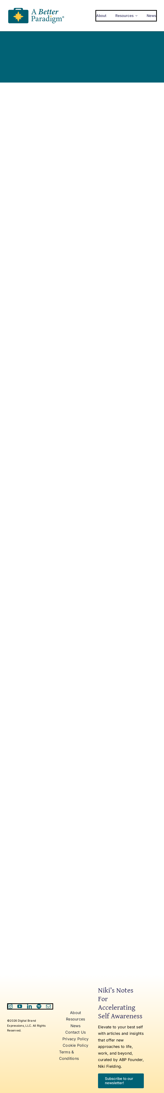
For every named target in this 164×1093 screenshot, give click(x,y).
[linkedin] (29, 1006)
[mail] (48, 1006)
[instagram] (10, 1006)
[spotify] (39, 1006)
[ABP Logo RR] (36, 7)
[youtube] (19, 1006)
